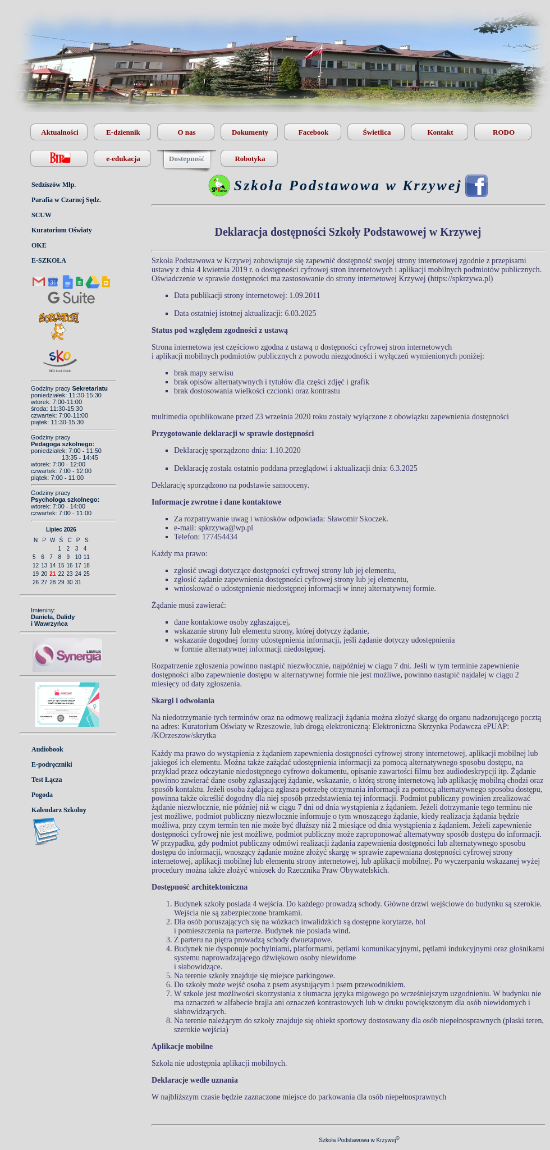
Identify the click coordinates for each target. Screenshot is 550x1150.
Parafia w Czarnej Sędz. (66, 200)
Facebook (313, 132)
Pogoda (42, 795)
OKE (39, 245)
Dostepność (186, 158)
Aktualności (59, 132)
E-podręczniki (51, 764)
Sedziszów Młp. (53, 185)
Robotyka (250, 158)
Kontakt (440, 132)
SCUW (41, 215)
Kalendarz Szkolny (58, 810)
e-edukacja (123, 158)
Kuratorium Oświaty (61, 230)
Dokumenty (250, 132)
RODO (504, 132)
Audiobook (47, 749)
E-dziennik (123, 132)
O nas (186, 132)
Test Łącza (46, 780)
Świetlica (377, 132)
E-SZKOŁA (48, 260)
